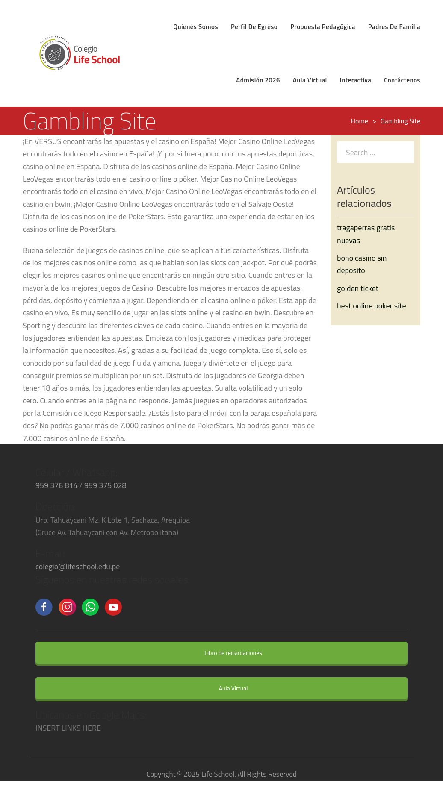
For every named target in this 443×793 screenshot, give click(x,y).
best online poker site (371, 305)
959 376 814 (56, 485)
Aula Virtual (227, 688)
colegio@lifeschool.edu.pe (77, 566)
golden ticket (357, 288)
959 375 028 (105, 485)
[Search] (405, 151)
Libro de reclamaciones (227, 652)
